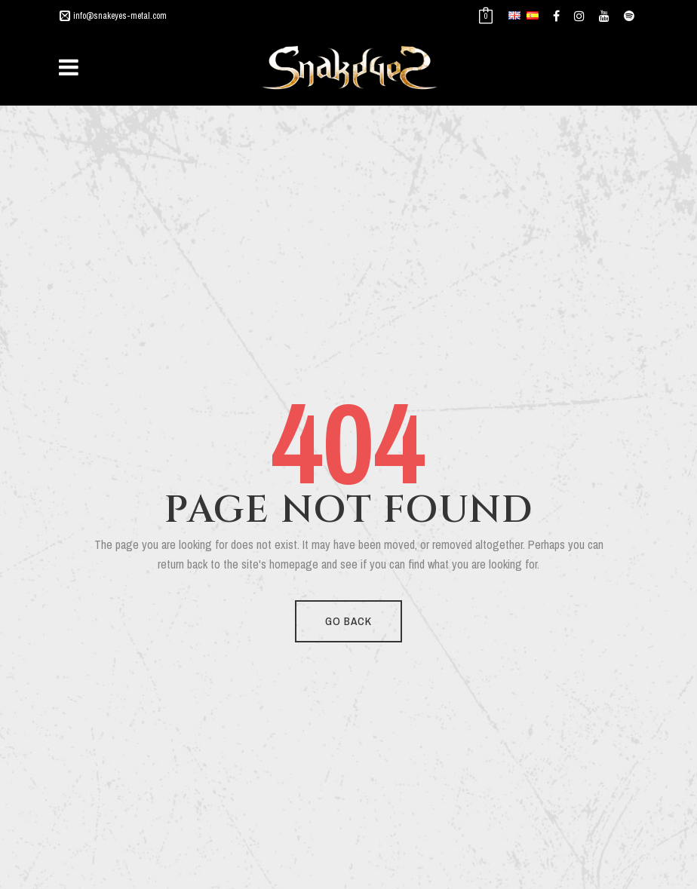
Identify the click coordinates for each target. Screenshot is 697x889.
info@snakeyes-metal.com (120, 16)
